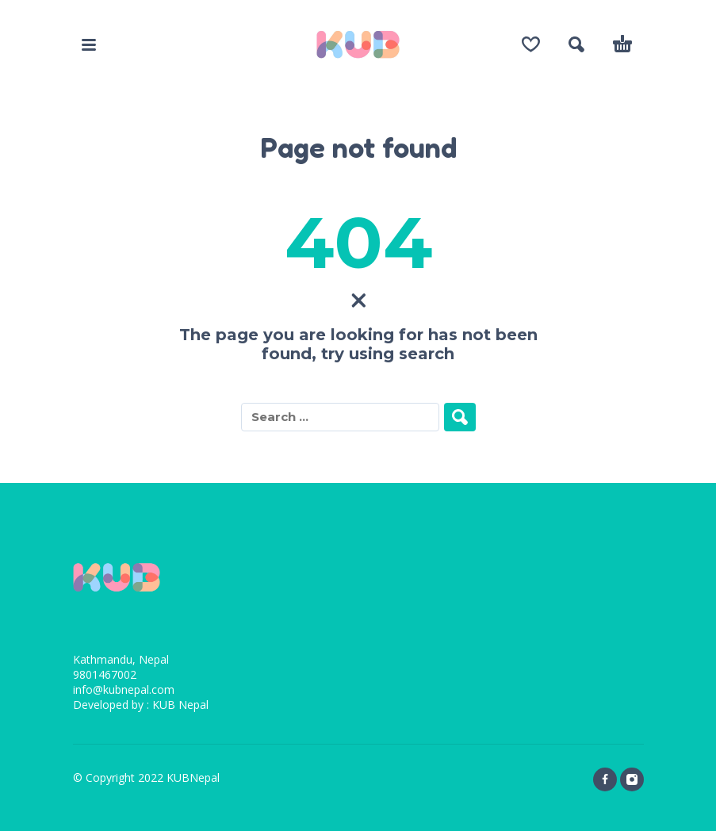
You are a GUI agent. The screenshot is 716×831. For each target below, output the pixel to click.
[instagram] (632, 779)
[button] (89, 44)
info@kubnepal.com (123, 689)
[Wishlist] (531, 44)
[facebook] (605, 779)
